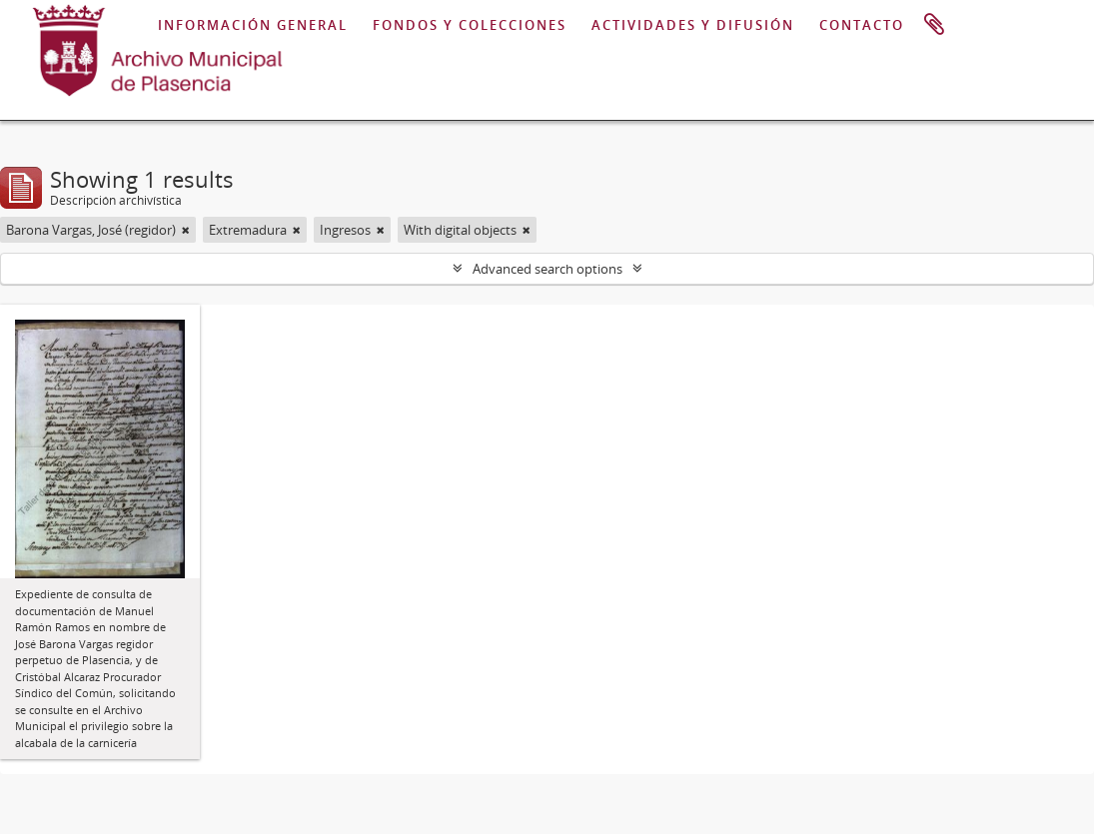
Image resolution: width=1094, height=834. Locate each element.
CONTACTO (861, 25)
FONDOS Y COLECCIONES (469, 25)
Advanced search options (547, 269)
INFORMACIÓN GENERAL (253, 25)
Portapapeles (934, 25)
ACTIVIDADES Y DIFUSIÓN (692, 25)
